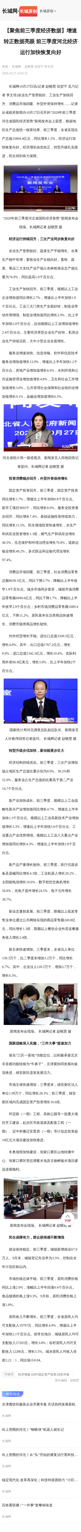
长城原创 (46, 11)
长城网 (9, 11)
